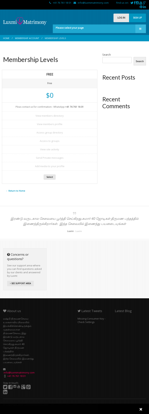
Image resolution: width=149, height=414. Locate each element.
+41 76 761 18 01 (60, 2)
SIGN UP (137, 17)
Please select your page (70, 27)
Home (6, 38)
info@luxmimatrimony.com (91, 2)
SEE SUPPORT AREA (20, 283)
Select (49, 177)
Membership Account (27, 38)
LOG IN (121, 17)
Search (106, 54)
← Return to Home (15, 190)
